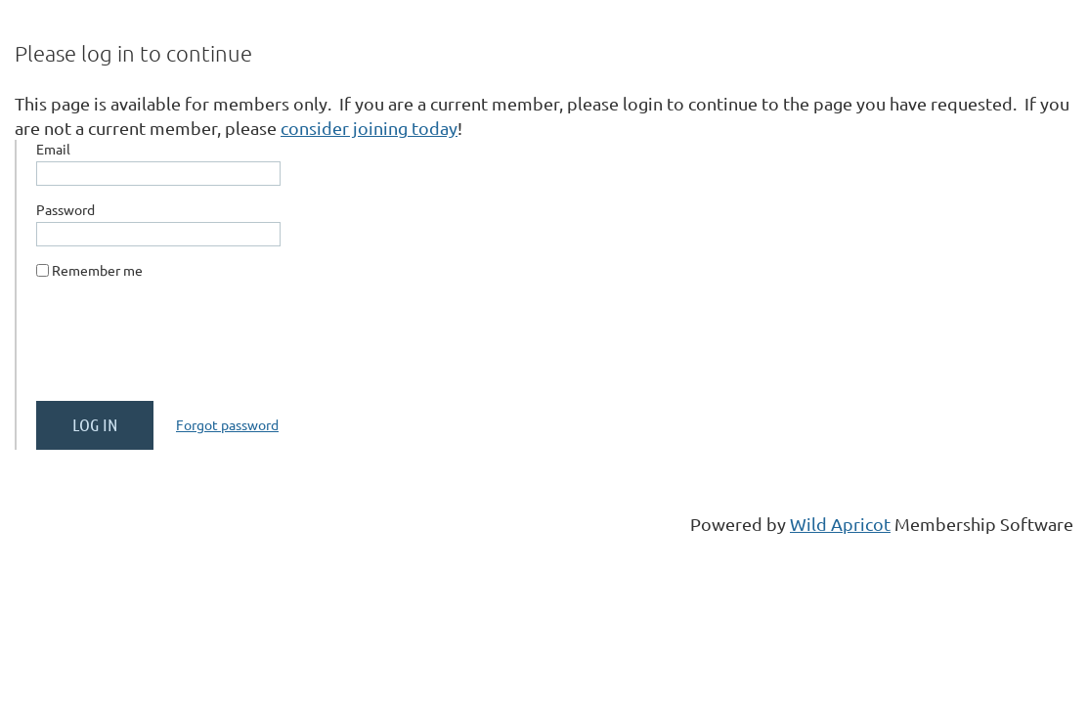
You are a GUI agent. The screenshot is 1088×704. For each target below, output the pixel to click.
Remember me (97, 270)
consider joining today (369, 127)
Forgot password (227, 424)
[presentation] (184, 348)
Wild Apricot (840, 523)
